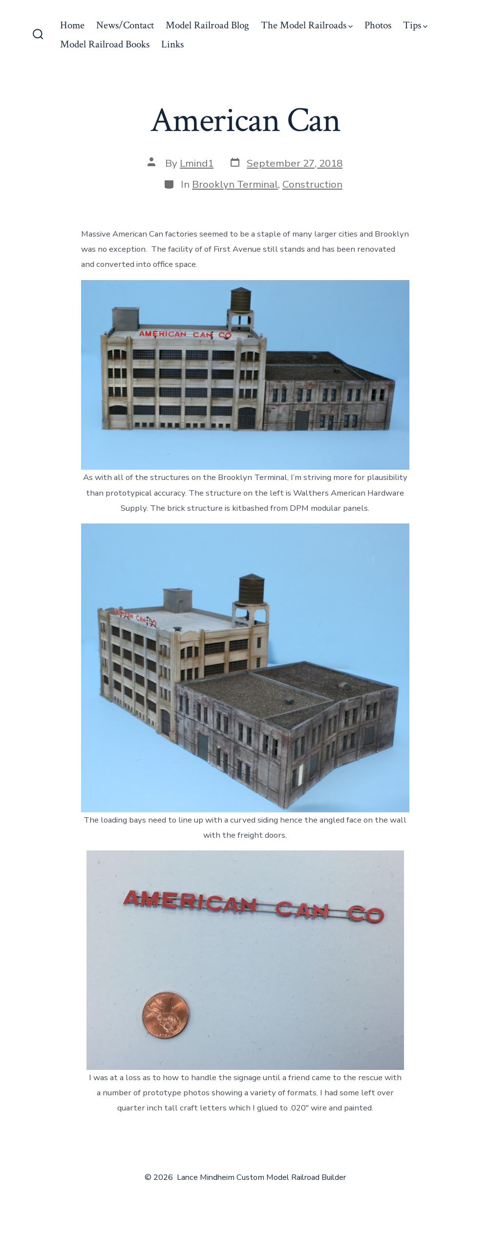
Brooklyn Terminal (235, 184)
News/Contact (125, 25)
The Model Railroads (307, 25)
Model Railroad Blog (207, 25)
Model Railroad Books (104, 44)
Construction (312, 184)
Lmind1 (196, 163)
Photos (377, 25)
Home (72, 25)
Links (172, 44)
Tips (415, 25)
